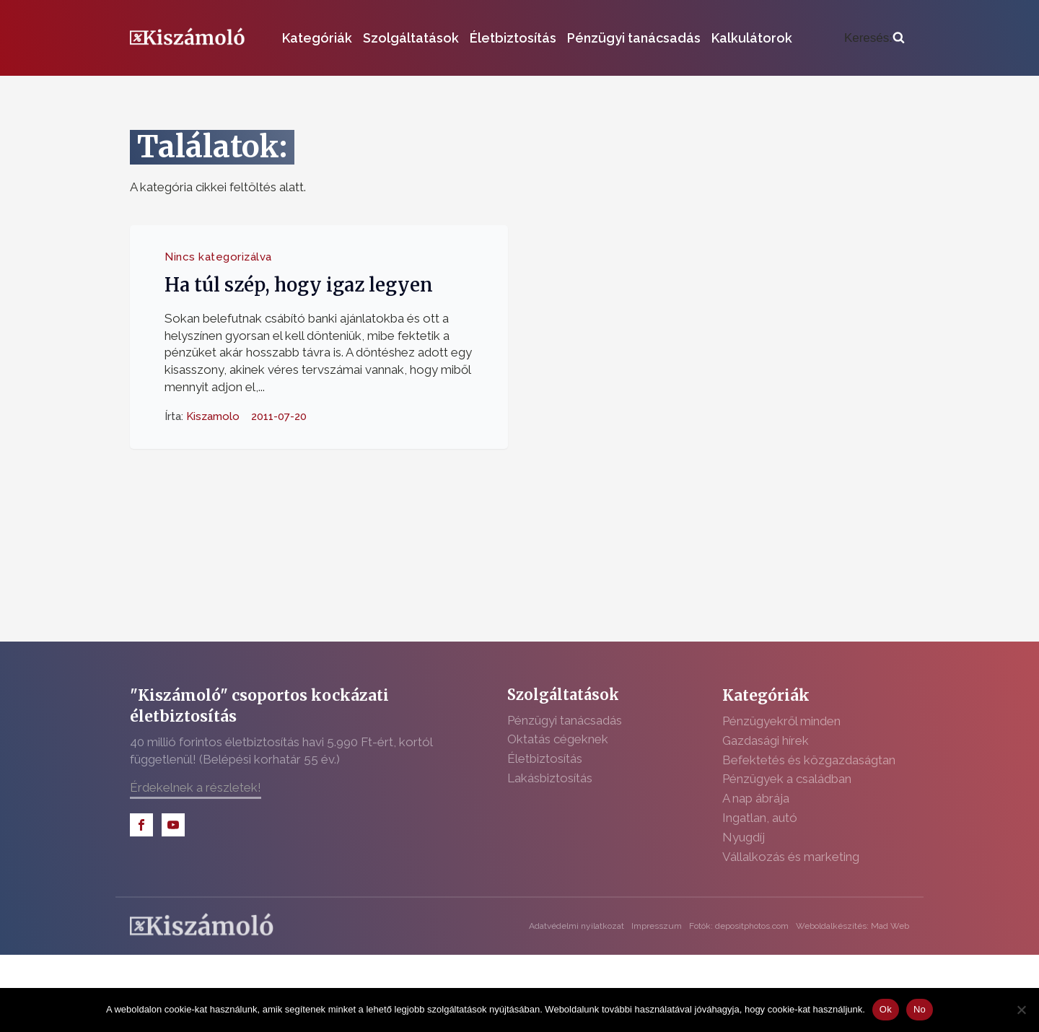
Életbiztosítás (513, 37)
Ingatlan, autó (759, 817)
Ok (886, 1009)
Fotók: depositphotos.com (739, 926)
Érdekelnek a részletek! (195, 787)
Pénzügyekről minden (781, 721)
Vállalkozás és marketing (790, 856)
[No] (1021, 1009)
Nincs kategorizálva (218, 256)
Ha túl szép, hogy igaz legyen (299, 285)
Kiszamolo (213, 415)
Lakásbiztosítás (549, 778)
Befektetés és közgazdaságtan (808, 760)
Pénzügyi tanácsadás (634, 37)
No (919, 1009)
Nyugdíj (743, 837)
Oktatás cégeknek (557, 739)
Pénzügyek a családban (786, 778)
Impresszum (656, 926)
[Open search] (874, 38)
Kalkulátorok (751, 37)
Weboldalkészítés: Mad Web (852, 926)
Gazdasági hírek (765, 740)
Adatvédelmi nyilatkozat (576, 926)
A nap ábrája (755, 798)
